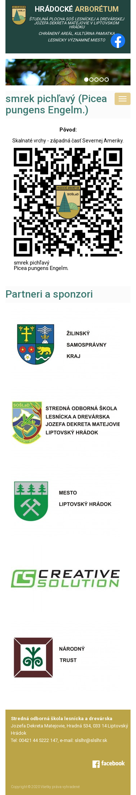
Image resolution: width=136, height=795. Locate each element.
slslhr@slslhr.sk (91, 740)
